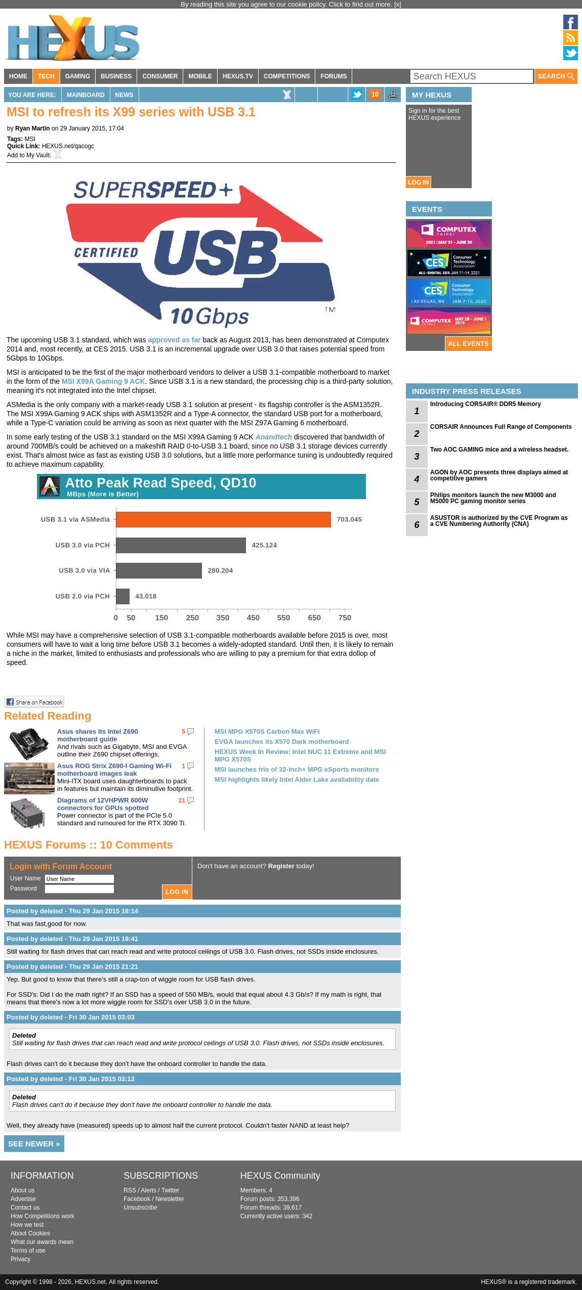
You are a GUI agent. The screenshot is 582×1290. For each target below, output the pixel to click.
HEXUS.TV (238, 76)
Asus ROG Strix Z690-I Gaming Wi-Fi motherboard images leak (114, 769)
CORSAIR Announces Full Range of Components (501, 427)
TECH (46, 76)
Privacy (20, 1259)
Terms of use (28, 1250)
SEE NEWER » (34, 1143)
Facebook (136, 1199)
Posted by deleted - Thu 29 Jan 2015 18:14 (72, 911)
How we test (27, 1224)
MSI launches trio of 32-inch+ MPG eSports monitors (297, 769)
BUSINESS (116, 76)
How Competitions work (42, 1216)
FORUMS (333, 76)
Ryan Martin (32, 128)
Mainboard (86, 95)
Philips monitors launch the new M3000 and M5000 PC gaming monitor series (493, 498)
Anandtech (274, 437)
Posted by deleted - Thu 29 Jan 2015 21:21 (72, 966)
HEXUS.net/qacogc (68, 146)
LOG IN (418, 182)
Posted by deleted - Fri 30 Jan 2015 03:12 (71, 1079)
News (124, 95)
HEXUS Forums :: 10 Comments (88, 844)
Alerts (148, 1190)
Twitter (170, 1190)
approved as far (174, 340)
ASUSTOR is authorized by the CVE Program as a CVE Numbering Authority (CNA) (499, 521)
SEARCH (556, 76)
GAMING (77, 76)
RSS (129, 1190)
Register (281, 866)
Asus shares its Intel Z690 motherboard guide (97, 735)
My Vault (38, 155)
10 (374, 94)
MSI (29, 139)
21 (182, 800)
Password (23, 888)
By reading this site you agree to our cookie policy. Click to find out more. (287, 4)
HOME (18, 76)
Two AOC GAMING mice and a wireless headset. (499, 450)
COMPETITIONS (287, 76)
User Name (25, 878)
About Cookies (30, 1233)
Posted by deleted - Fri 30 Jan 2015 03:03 (71, 1017)
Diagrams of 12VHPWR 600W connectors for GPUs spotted (103, 804)
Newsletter (169, 1199)
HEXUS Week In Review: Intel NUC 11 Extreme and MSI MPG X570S (300, 755)
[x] (397, 4)
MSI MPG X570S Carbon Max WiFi (267, 731)
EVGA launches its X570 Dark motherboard (282, 741)
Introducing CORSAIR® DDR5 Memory (485, 404)
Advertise (23, 1199)
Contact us (25, 1207)
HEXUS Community (280, 1176)
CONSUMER (160, 76)
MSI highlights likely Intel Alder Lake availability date (297, 779)
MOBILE (200, 76)
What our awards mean (42, 1241)
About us (22, 1190)
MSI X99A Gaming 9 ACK (103, 381)
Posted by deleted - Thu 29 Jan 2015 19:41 (72, 939)
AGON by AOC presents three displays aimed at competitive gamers (499, 475)
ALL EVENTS (468, 343)
